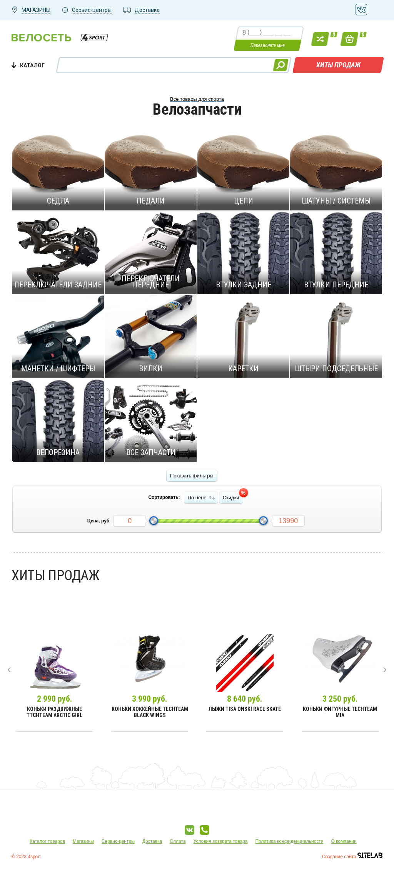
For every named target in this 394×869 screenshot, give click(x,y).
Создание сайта (352, 856)
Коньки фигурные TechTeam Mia (340, 712)
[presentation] (9, 669)
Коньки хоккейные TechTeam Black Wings (150, 712)
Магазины (83, 841)
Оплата (177, 841)
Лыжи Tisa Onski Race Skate (245, 709)
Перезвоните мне (267, 45)
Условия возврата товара (221, 841)
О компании (344, 841)
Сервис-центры (118, 841)
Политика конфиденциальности (289, 841)
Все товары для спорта (197, 99)
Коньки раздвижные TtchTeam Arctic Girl (54, 712)
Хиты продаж (338, 65)
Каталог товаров (47, 841)
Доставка (152, 841)
